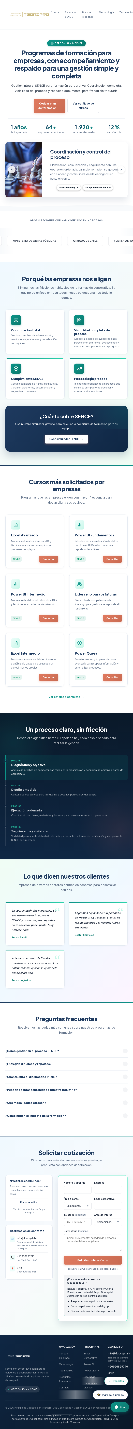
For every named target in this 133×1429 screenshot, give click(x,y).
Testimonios (66, 1370)
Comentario (77, 1234)
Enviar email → (29, 1205)
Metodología (106, 12)
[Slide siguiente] (121, 169)
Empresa (99, 1185)
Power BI (89, 1364)
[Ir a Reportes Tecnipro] (116, 1381)
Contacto (64, 1387)
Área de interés (103, 1218)
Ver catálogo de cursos (83, 106)
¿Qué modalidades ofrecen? (66, 1106)
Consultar (48, 560)
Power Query (91, 1370)
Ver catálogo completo (66, 700)
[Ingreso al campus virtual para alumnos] (110, 1395)
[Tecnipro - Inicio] (28, 14)
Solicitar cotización (92, 1263)
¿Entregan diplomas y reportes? (66, 1067)
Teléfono (75, 1218)
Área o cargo (71, 1202)
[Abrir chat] (120, 1407)
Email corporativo (104, 1202)
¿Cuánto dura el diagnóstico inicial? (66, 1080)
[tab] (66, 770)
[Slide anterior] (12, 169)
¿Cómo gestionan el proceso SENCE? (66, 1054)
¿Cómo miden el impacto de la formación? (66, 1119)
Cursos (55, 12)
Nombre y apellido (74, 1185)
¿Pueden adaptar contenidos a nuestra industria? (66, 1093)
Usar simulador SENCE (66, 442)
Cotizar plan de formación (49, 106)
